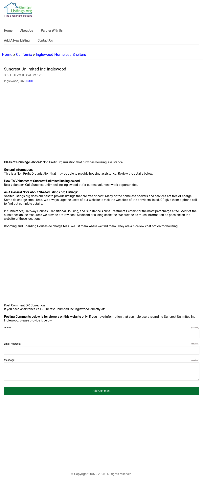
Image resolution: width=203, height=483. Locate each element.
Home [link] (8, 30)
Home (7, 54)
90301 (29, 81)
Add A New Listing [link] (17, 40)
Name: (101, 327)
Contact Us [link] (45, 40)
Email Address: (101, 343)
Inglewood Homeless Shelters (61, 54)
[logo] (18, 9)
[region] (101, 128)
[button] (101, 391)
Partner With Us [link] (51, 30)
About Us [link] (26, 30)
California (24, 54)
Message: (101, 359)
